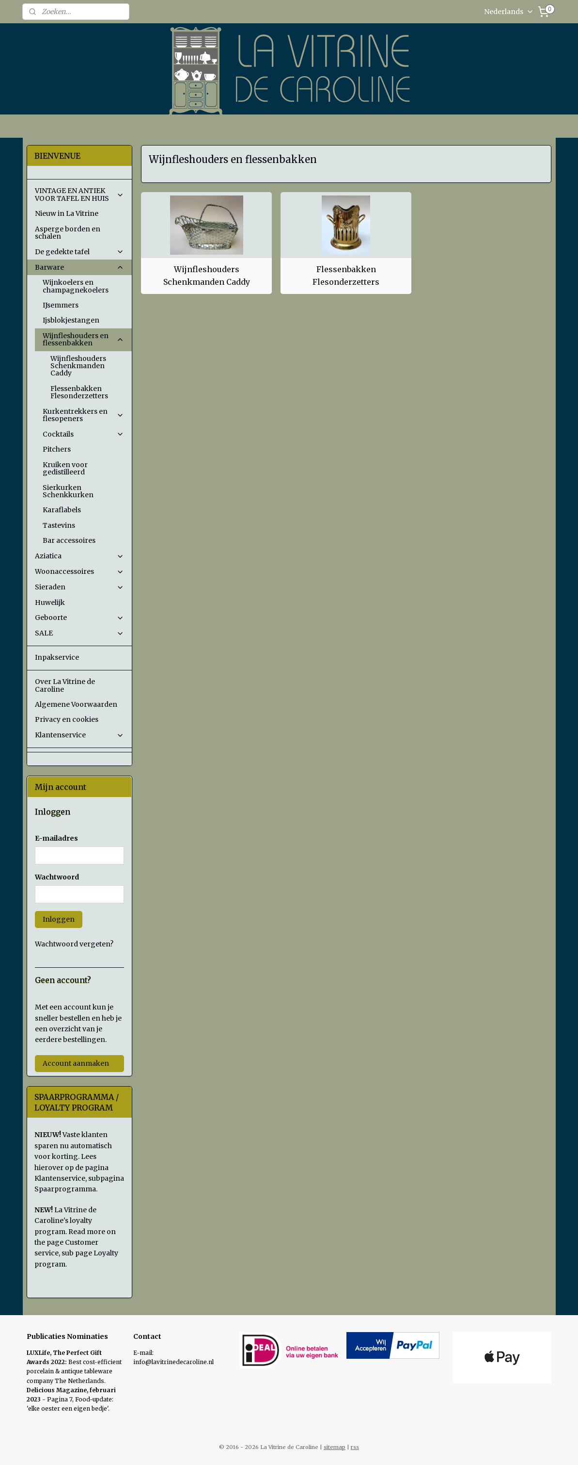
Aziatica (79, 556)
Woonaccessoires (79, 571)
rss (355, 1447)
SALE (79, 633)
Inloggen (59, 919)
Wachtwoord (57, 877)
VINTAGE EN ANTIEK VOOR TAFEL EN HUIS (79, 194)
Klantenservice (79, 735)
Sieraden (79, 587)
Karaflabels (62, 509)
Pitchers (57, 449)
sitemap (334, 1447)
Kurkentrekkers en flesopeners (83, 415)
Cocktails (83, 434)
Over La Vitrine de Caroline (65, 685)
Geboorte (79, 617)
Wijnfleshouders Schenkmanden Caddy (206, 275)
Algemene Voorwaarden (76, 704)
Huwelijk (50, 602)
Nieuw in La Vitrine (66, 213)
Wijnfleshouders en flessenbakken (83, 339)
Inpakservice (57, 657)
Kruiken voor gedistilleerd (65, 468)
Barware (79, 267)
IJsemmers (60, 305)
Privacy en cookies (66, 719)
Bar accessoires (69, 540)
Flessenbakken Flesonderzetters (345, 275)
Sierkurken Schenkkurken (68, 491)
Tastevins (59, 525)
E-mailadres (56, 838)
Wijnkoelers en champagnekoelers (76, 286)
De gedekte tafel (79, 251)
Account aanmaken (76, 1063)
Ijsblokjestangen (71, 320)
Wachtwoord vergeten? (74, 944)
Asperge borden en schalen (67, 233)
